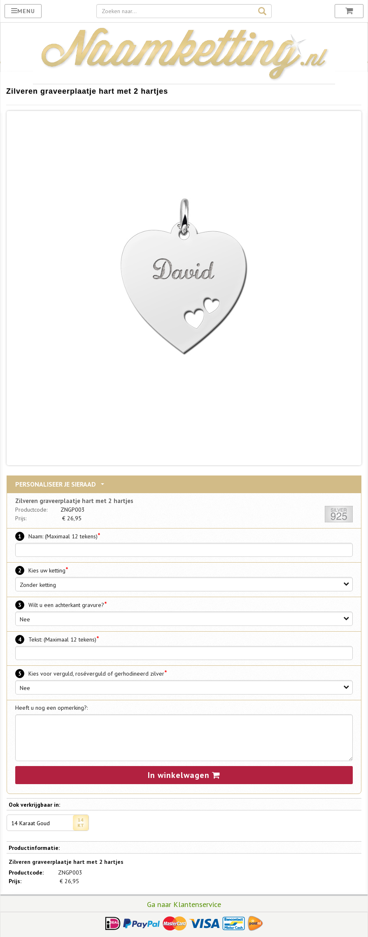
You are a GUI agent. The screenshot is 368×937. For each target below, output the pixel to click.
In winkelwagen (184, 775)
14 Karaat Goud (50, 823)
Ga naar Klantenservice (184, 904)
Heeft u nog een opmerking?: (51, 707)
